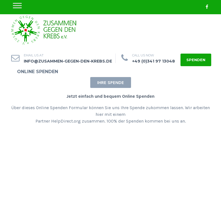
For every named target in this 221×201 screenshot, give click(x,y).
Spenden (195, 60)
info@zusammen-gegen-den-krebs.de (68, 61)
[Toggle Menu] (17, 5)
